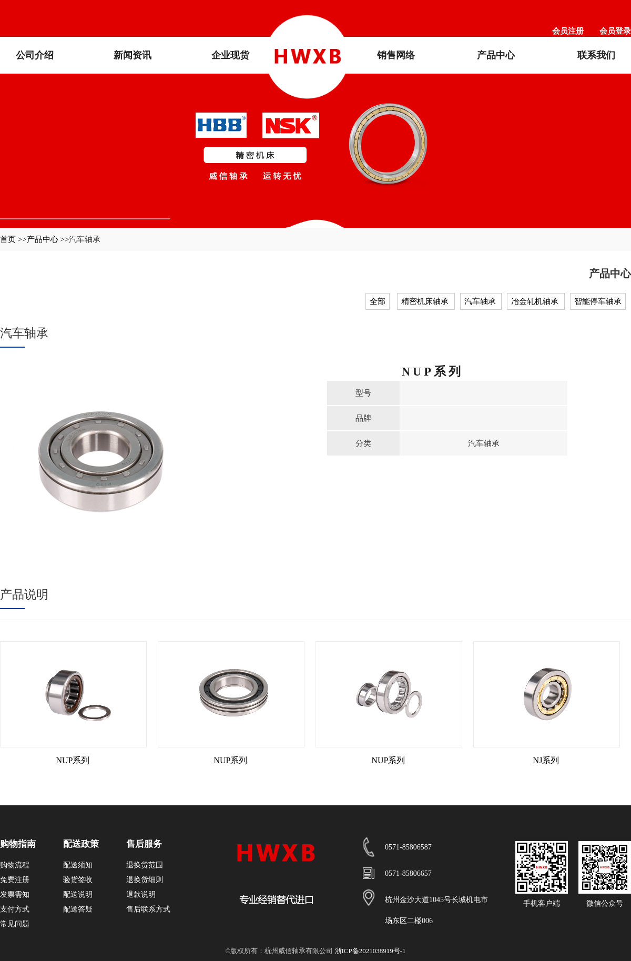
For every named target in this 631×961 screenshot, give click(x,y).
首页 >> (13, 239)
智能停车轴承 (598, 301)
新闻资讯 (132, 55)
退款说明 (141, 894)
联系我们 (596, 55)
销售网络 (396, 55)
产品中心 (496, 55)
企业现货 (230, 55)
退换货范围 (144, 865)
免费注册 (14, 880)
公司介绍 (35, 55)
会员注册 (568, 31)
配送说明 (78, 894)
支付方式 (14, 909)
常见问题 (14, 924)
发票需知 (14, 894)
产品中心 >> (48, 239)
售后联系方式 (148, 909)
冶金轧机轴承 (536, 301)
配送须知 (78, 865)
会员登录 (615, 31)
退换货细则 (144, 880)
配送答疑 (78, 909)
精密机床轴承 (426, 301)
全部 (377, 301)
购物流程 (14, 865)
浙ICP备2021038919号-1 (370, 951)
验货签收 (78, 880)
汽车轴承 (481, 301)
